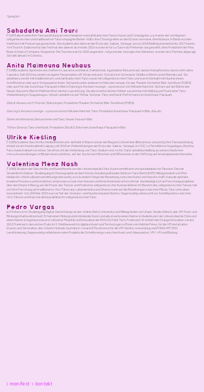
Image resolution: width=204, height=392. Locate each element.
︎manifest (17, 384)
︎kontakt (41, 384)
